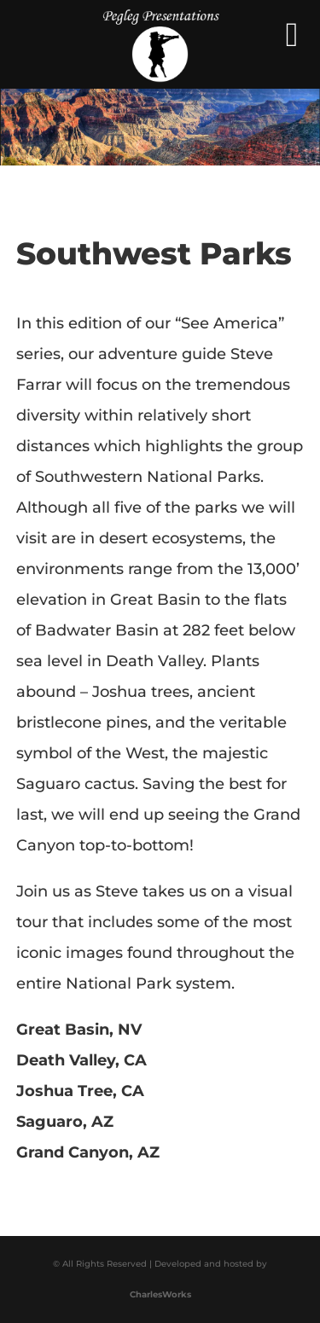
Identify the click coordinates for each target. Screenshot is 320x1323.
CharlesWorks (160, 1294)
